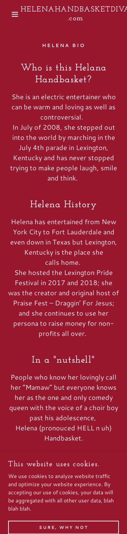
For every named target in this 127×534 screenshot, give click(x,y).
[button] (10, 14)
